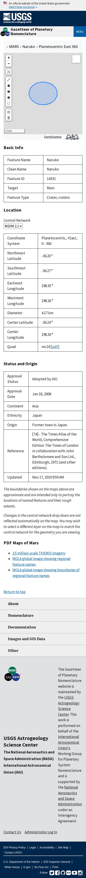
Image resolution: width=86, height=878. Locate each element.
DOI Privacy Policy (14, 847)
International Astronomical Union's (68, 742)
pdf (55, 346)
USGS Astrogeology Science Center (26, 741)
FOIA (55, 867)
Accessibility (47, 847)
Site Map (63, 847)
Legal (32, 847)
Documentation (22, 627)
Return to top (15, 591)
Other (13, 651)
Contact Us (12, 832)
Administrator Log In (41, 832)
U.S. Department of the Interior (21, 861)
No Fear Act (41, 867)
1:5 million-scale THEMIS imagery (38, 553)
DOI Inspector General (57, 861)
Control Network (17, 220)
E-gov (27, 867)
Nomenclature (21, 615)
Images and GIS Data (26, 639)
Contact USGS (13, 852)
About (13, 604)
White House (12, 867)
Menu (79, 32)
